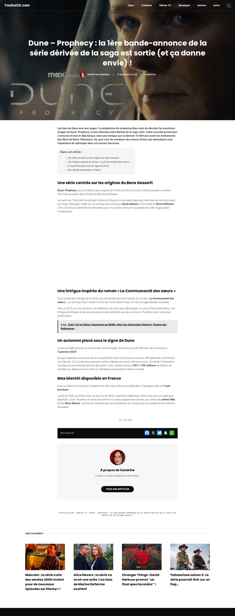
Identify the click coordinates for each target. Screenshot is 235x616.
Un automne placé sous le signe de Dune (88, 166)
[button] (229, 5)
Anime (201, 5)
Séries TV (165, 5)
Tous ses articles (117, 489)
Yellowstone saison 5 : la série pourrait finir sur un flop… (190, 579)
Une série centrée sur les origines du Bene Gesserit (93, 157)
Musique (184, 5)
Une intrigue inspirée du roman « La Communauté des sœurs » (99, 162)
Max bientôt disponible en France (84, 170)
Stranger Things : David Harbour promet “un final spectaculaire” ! (140, 579)
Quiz (131, 5)
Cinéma (146, 5)
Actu (216, 5)
